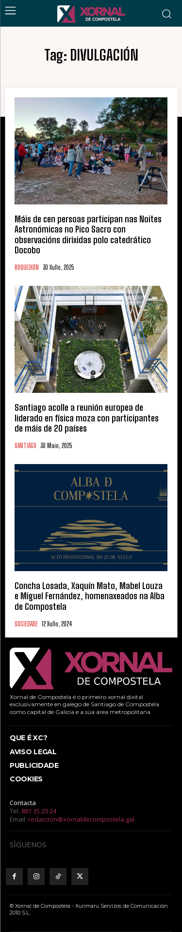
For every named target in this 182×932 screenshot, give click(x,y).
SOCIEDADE (26, 624)
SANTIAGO (25, 446)
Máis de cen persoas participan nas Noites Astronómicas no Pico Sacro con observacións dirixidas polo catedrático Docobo (88, 235)
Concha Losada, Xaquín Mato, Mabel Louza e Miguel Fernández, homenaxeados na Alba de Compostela (90, 596)
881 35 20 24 (38, 811)
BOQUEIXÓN (27, 267)
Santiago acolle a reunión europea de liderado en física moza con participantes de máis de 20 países (87, 418)
